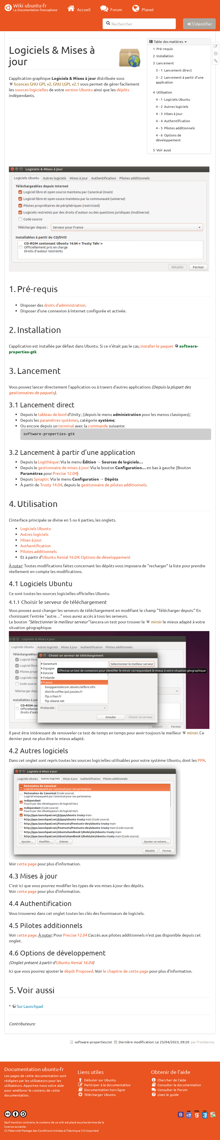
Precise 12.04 (65, 473)
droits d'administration (64, 305)
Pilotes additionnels (179, 128)
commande (98, 425)
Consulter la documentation (176, 1084)
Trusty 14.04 (51, 484)
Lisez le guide (165, 1094)
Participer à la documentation (104, 1084)
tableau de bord (52, 414)
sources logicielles (31, 89)
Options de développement (168, 137)
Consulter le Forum (169, 1089)
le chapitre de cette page (125, 971)
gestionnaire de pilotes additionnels (113, 484)
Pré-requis (164, 48)
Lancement (165, 63)
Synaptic (41, 478)
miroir (156, 621)
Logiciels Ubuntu (177, 99)
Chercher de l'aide (168, 1080)
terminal (66, 425)
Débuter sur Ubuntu (97, 1080)
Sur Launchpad (30, 1006)
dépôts (123, 89)
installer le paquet (156, 345)
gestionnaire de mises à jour (63, 467)
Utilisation (164, 92)
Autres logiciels (176, 106)
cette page (27, 863)
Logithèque (48, 461)
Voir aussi (163, 150)
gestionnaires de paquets (31, 392)
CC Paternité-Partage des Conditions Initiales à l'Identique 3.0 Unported (51, 1130)
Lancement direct (178, 70)
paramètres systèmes (59, 420)
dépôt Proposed (78, 971)
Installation (165, 55)
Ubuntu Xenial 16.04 (60, 557)
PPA (201, 760)
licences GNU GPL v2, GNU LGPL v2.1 (46, 83)
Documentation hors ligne (101, 1089)
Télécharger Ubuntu (97, 1094)
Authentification (177, 120)
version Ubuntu (79, 89)
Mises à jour (173, 113)
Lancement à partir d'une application (180, 79)
